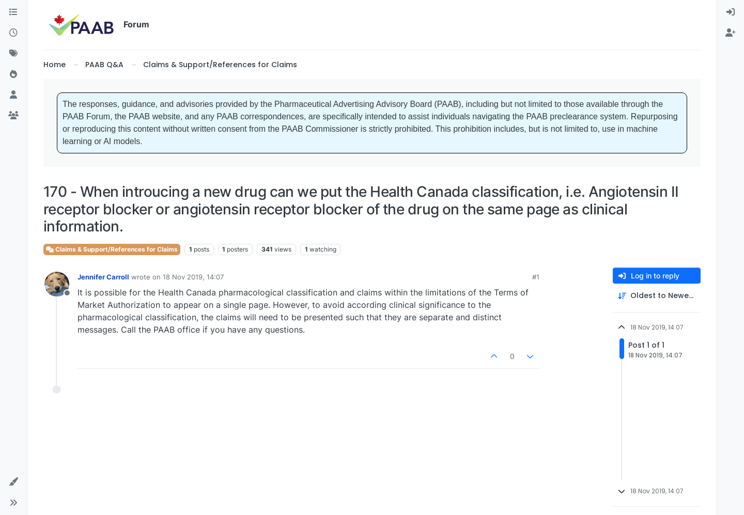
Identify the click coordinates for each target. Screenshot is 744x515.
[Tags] (13, 53)
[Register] (730, 33)
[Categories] (13, 12)
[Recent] (13, 33)
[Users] (13, 95)
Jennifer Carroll (103, 277)
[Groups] (13, 115)
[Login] (730, 12)
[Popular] (13, 74)
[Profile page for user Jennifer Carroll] (56, 284)
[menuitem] (730, 12)
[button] (13, 482)
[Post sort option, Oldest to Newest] (657, 296)
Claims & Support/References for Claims (112, 249)
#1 (535, 277)
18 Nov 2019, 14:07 (193, 277)
